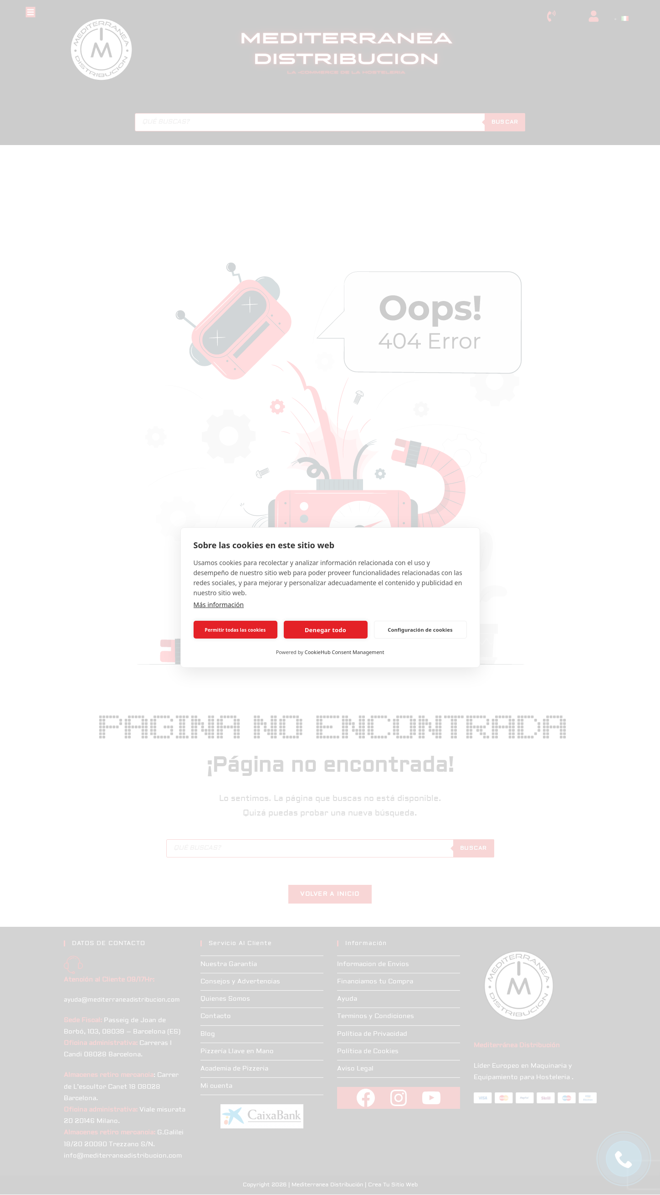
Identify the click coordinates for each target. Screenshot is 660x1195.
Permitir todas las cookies (235, 630)
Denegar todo (325, 630)
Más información (219, 604)
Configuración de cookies (420, 629)
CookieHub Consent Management (344, 652)
